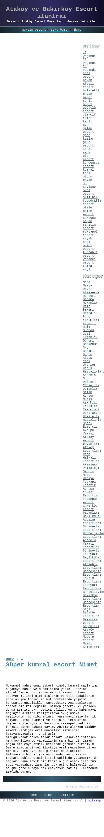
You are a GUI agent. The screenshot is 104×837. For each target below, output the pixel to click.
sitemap (94, 800)
